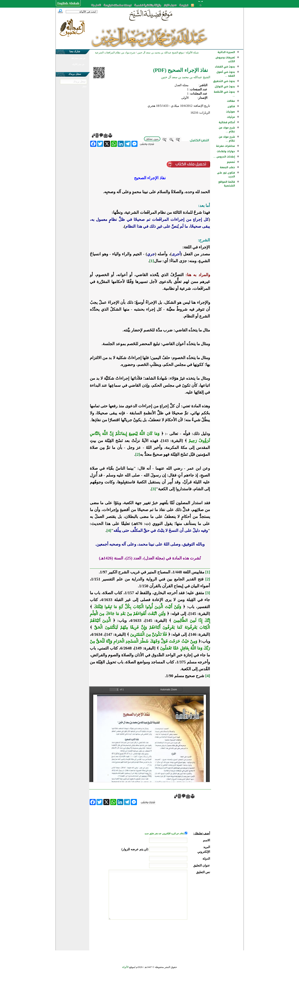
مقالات (231, 101)
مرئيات (231, 117)
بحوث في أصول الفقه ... (225, 74)
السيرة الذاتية (226, 52)
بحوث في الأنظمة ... (224, 93)
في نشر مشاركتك (78, 58)
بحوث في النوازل (225, 86)
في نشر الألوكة (78, 64)
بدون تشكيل (152, 138)
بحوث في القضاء (225, 66)
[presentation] (181, 934)
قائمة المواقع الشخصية (226, 183)
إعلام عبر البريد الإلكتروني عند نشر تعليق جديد (165, 834)
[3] (153, 489)
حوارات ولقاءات (226, 151)
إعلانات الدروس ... (224, 156)
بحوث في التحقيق (224, 81)
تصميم (231, 162)
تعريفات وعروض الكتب (225, 59)
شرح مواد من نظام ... (227, 129)
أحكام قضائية (227, 122)
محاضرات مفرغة (225, 146)
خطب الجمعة (227, 167)
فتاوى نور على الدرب (226, 174)
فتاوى (231, 106)
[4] (108, 530)
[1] (151, 261)
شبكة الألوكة (192, 52)
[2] (137, 454)
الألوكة (125, 967)
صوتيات (230, 111)
